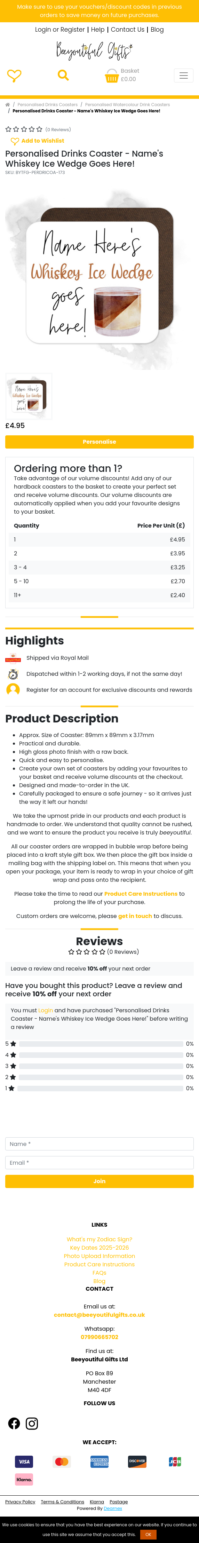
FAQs (99, 1273)
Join (100, 1181)
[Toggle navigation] (183, 75)
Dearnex (113, 1508)
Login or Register (60, 30)
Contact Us (128, 30)
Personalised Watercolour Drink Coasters (127, 105)
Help (98, 30)
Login (45, 1010)
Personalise (99, 442)
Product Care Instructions (99, 1264)
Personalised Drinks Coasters (48, 105)
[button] (19, 275)
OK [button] (148, 1534)
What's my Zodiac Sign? (100, 1239)
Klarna (97, 1502)
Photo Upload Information (99, 1256)
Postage (119, 1502)
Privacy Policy (20, 1502)
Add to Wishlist (36, 141)
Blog (157, 30)
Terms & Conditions (62, 1502)
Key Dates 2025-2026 (99, 1248)
